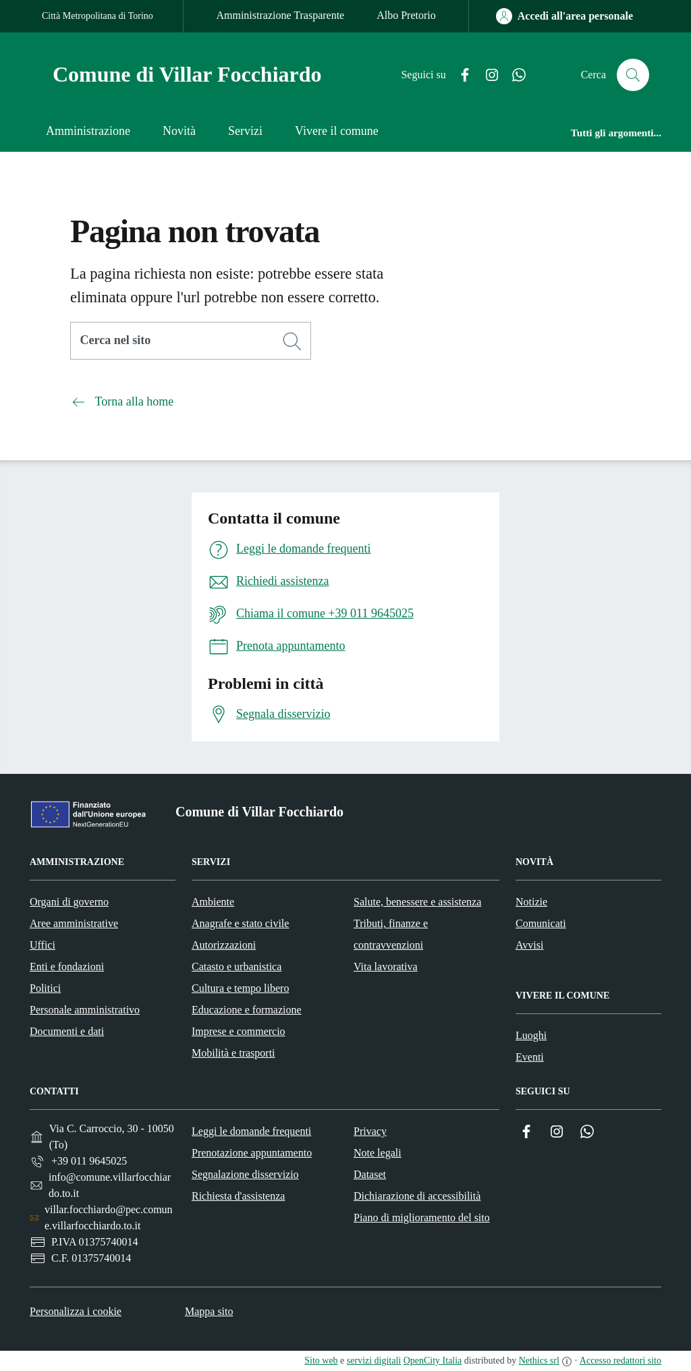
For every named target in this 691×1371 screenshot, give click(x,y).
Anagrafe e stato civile (240, 923)
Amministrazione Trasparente (280, 15)
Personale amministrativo (85, 1009)
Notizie (531, 901)
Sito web (320, 1360)
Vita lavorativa (386, 966)
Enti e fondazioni (67, 966)
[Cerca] (292, 341)
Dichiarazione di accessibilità (417, 1196)
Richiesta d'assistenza (238, 1196)
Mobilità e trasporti (233, 1053)
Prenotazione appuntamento (252, 1152)
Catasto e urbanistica (236, 966)
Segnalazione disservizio (245, 1174)
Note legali (378, 1152)
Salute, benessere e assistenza (417, 901)
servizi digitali (374, 1360)
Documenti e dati (67, 1031)
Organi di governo (69, 901)
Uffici (42, 945)
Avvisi (529, 945)
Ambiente (213, 901)
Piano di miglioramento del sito (422, 1217)
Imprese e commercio (238, 1031)
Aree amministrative (74, 923)
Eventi (530, 1057)
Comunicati (541, 923)
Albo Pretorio (406, 15)
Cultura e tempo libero (240, 988)
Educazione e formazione (247, 1009)
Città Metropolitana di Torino (97, 16)
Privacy (370, 1131)
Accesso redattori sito (620, 1360)
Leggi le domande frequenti (251, 1131)
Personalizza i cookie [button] (75, 1311)
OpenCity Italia (433, 1360)
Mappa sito (209, 1311)
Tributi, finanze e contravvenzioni (391, 934)
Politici (45, 988)
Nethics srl (539, 1360)
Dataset (370, 1174)
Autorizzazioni (224, 945)
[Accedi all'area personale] (564, 16)
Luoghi (531, 1035)
